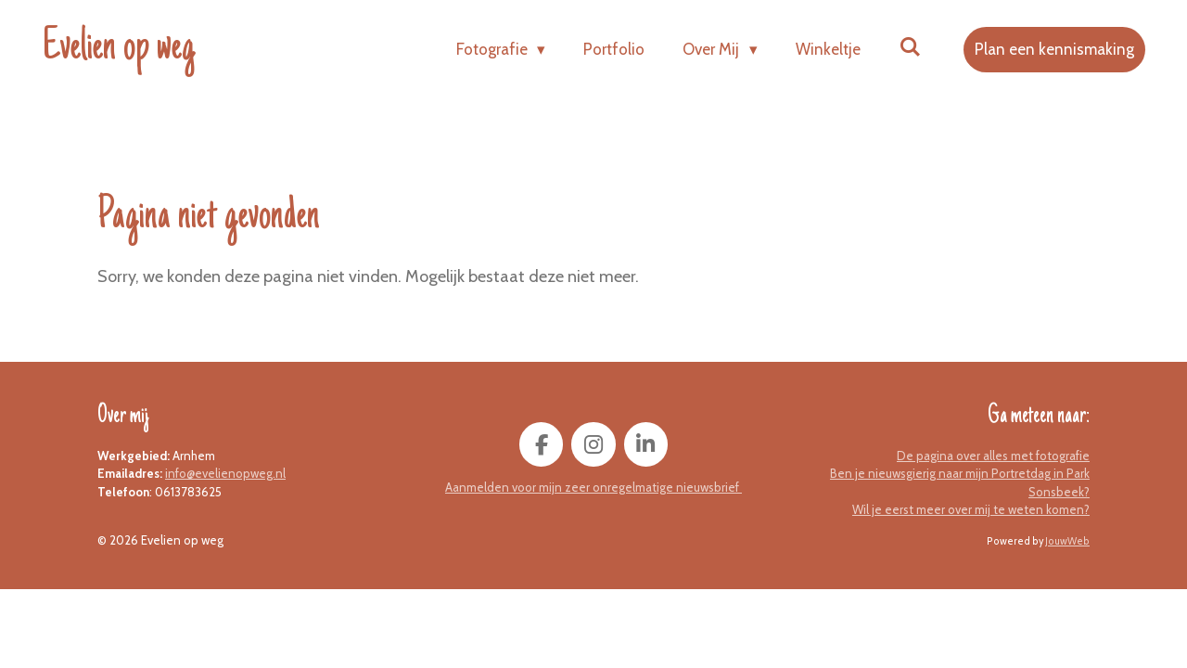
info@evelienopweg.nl (225, 473)
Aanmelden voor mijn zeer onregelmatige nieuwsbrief (593, 487)
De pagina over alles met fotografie (993, 455)
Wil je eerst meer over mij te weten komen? (971, 509)
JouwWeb (1067, 541)
